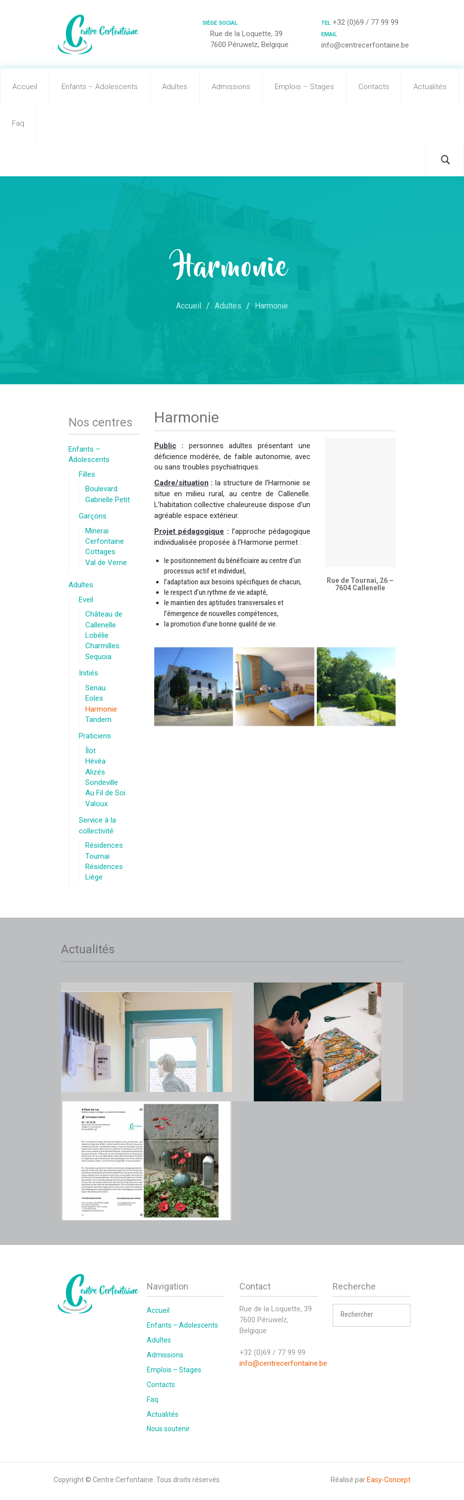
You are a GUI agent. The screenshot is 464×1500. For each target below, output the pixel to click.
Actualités (430, 86)
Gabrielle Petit (107, 499)
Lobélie (97, 635)
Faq (18, 123)
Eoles (94, 698)
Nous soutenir (168, 1429)
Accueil (24, 86)
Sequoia (98, 656)
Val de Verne (106, 562)
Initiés (88, 673)
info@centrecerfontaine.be (283, 1363)
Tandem (98, 719)
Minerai (97, 530)
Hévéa (95, 761)
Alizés (95, 772)
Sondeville (101, 782)
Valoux (96, 803)
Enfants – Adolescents (99, 86)
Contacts (373, 86)
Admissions (231, 86)
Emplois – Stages (304, 86)
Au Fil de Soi (105, 792)
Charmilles (102, 645)
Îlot (90, 750)
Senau (95, 687)
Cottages (100, 551)
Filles (87, 474)
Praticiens (95, 735)
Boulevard (101, 488)
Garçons (93, 516)
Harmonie (101, 709)
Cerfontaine (104, 541)
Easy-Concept (388, 1480)
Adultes (174, 86)
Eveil (86, 599)
